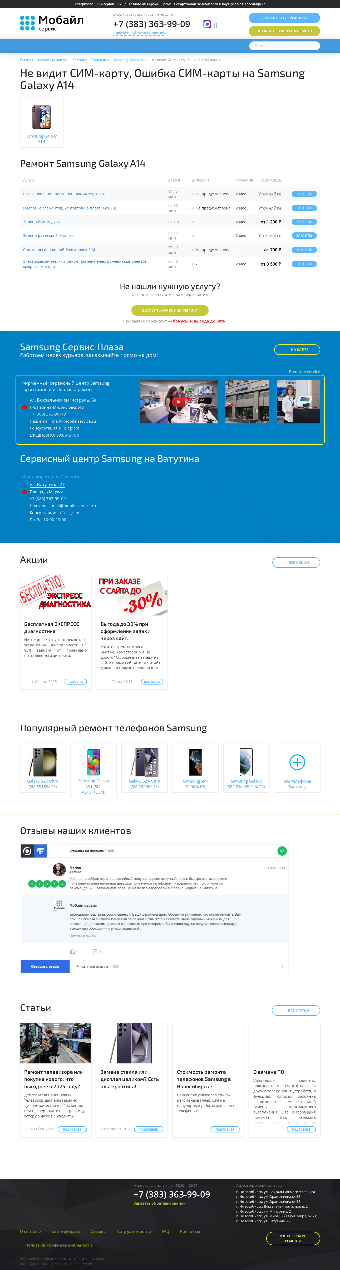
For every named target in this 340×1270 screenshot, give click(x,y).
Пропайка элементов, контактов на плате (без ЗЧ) (69, 208)
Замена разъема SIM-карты (49, 235)
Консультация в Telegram (55, 428)
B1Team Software (78, 1263)
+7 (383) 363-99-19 (48, 414)
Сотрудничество (134, 1231)
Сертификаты (65, 1231)
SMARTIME (51, 1263)
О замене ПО (268, 1072)
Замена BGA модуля (41, 221)
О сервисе (30, 1231)
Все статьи (294, 1010)
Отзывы (99, 1231)
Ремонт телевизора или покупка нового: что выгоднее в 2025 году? (53, 1079)
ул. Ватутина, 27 (47, 484)
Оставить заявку (285, 31)
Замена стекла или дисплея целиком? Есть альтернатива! (130, 1079)
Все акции (294, 562)
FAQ (166, 1231)
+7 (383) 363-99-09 (151, 24)
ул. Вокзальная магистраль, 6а (63, 400)
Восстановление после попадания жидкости (64, 193)
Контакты (190, 1231)
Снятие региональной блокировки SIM (59, 249)
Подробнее (76, 681)
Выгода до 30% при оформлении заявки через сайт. (125, 631)
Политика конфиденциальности (58, 1244)
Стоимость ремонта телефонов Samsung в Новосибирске (204, 1079)
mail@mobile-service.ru (74, 421)
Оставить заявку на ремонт (170, 310)
